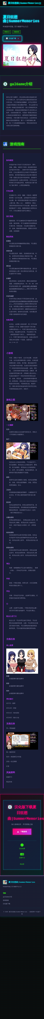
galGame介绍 (7, 897)
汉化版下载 (6, 904)
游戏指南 (6, 900)
